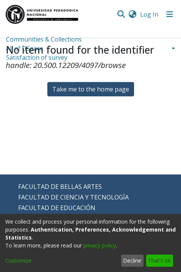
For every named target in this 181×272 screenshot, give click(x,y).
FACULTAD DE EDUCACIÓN (56, 208)
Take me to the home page (90, 89)
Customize (18, 260)
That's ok (159, 260)
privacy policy (99, 245)
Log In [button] (149, 14)
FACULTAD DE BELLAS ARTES (60, 186)
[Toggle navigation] (169, 14)
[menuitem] (132, 14)
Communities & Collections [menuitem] (44, 39)
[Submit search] (121, 14)
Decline (132, 260)
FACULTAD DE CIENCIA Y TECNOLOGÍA (73, 197)
